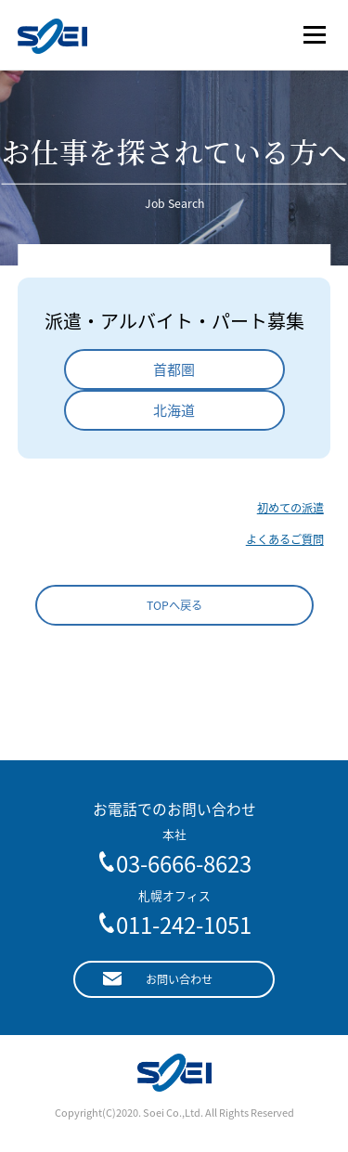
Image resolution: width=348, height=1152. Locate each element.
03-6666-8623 (183, 863)
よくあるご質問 (285, 539)
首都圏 (174, 369)
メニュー (314, 34)
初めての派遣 (290, 507)
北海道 (174, 410)
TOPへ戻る (174, 605)
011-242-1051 (183, 924)
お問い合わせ (179, 979)
